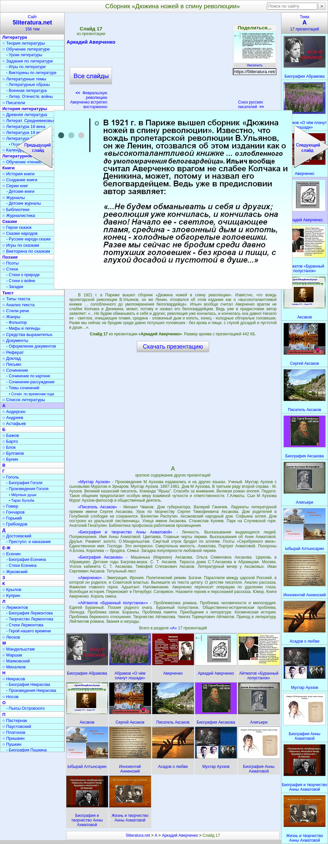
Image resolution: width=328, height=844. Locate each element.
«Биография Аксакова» (100, 557)
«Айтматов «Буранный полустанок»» (113, 603)
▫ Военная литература (26, 90)
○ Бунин (10, 459)
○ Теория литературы (23, 43)
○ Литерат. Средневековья (28, 120)
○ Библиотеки (15, 209)
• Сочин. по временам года (31, 394)
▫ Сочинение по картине (28, 376)
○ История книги (18, 173)
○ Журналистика (18, 215)
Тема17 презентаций (304, 23)
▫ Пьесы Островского (25, 708)
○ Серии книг (15, 185)
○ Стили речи (15, 310)
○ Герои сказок (17, 227)
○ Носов (10, 696)
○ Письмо (11, 364)
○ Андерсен (13, 411)
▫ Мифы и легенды (23, 328)
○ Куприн (11, 595)
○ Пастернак (14, 720)
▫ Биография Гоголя (24, 483)
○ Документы (15, 340)
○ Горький (12, 518)
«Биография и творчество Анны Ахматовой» (125, 532)
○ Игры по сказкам (20, 245)
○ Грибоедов (14, 524)
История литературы (24, 108)
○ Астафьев (14, 423)
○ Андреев (12, 417)
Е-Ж (6, 547)
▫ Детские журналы (23, 203)
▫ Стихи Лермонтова (24, 625)
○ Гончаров (13, 512)
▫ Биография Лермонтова (29, 613)
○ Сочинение (15, 370)
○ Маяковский (16, 660)
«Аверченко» (90, 577)
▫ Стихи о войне (20, 280)
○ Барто (10, 441)
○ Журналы (13, 197)
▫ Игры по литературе (26, 66)
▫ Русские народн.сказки (28, 239)
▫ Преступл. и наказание (28, 541)
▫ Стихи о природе (23, 275)
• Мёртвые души (22, 495)
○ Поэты (10, 263)
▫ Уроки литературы (24, 55)
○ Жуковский (14, 571)
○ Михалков (14, 666)
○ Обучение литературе (26, 49)
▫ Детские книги (20, 191)
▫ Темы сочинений (22, 388)
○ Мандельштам (18, 649)
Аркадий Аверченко (91, 43)
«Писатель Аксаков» (97, 507)
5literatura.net (138, 835)
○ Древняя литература (24, 114)
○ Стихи (10, 269)
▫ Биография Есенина (26, 559)
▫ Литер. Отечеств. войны (29, 96)
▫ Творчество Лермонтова (29, 619)
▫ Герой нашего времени (28, 631)
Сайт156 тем (32, 23)
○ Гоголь (10, 477)
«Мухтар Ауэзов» (94, 482)
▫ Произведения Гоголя (27, 488)
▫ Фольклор (16, 322)
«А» (174, 628)
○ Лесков (11, 637)
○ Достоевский (16, 535)
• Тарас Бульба (21, 500)
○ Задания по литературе (27, 61)
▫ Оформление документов (31, 346)
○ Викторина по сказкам (26, 251)
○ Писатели (13, 102)
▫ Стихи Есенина (21, 565)
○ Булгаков (13, 453)
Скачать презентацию (173, 346)
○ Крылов (11, 589)
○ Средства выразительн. (27, 334)
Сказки (9, 221)
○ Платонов (13, 732)
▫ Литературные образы (28, 84)
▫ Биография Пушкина (26, 750)
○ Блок (9, 447)
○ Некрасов (13, 678)
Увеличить (254, 63)
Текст (8, 292)
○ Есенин (11, 553)
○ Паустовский (16, 726)
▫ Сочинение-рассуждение (30, 382)
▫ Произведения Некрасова (31, 690)
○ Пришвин (13, 738)
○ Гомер (10, 506)
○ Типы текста (16, 298)
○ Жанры (11, 316)
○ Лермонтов (15, 607)
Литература (14, 37)
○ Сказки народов (20, 233)
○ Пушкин (11, 744)
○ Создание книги (19, 179)
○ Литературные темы (24, 78)
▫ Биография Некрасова (28, 684)
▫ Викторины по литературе (31, 72)
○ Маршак (12, 655)
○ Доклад (11, 358)
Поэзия (10, 257)
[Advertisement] (172, 63)
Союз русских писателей (251, 104)
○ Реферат (13, 352)
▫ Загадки (14, 286)
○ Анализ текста (18, 304)
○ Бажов (10, 435)
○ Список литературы (23, 399)
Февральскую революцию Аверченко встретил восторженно (88, 100)
